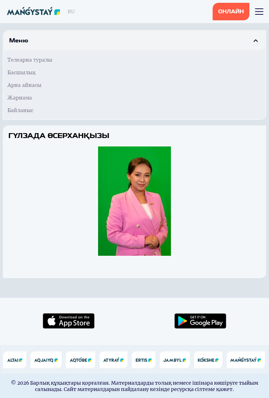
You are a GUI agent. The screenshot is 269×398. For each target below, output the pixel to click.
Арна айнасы (24, 85)
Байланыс (20, 110)
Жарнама (19, 97)
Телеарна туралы (29, 59)
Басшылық (21, 72)
